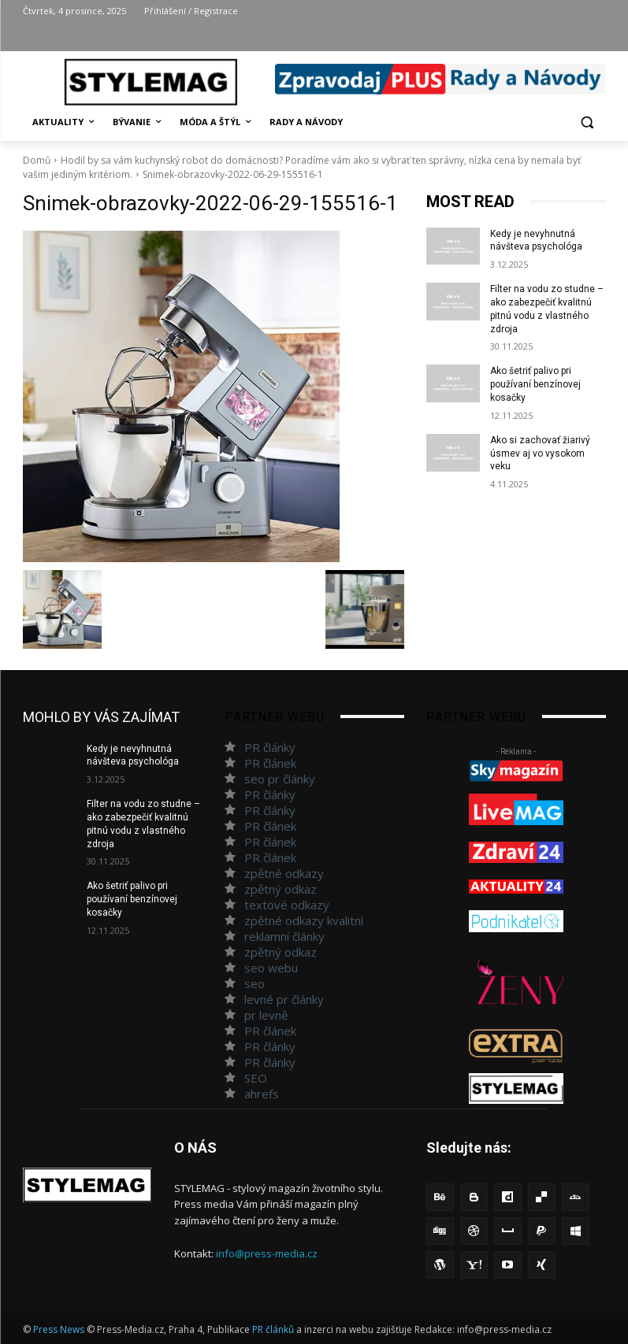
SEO (255, 1078)
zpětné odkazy (284, 873)
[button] (587, 122)
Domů (36, 160)
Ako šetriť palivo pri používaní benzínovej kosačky (535, 384)
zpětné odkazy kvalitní (303, 920)
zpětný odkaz (280, 889)
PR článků (273, 1329)
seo (254, 983)
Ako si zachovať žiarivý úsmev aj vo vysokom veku (540, 453)
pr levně (266, 1015)
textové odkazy (286, 905)
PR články (269, 747)
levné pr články (284, 999)
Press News (58, 1329)
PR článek (270, 763)
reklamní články (284, 936)
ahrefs (261, 1093)
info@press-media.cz (267, 1253)
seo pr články (279, 779)
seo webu (271, 968)
